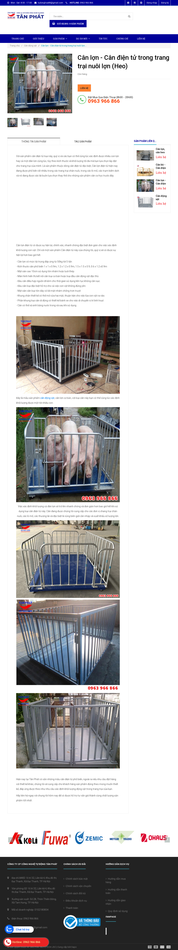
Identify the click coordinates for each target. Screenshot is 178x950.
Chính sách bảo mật (75, 878)
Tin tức (103, 38)
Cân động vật (30, 45)
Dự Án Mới (83, 38)
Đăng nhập (152, 3)
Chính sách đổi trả (74, 893)
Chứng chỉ (122, 38)
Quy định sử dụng (117, 911)
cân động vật (47, 398)
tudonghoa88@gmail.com (50, 3)
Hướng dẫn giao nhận (116, 902)
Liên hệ (141, 38)
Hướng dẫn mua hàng (116, 880)
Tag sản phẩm (82, 141)
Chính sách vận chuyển (77, 886)
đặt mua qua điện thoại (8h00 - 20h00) (110, 100)
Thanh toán (70, 908)
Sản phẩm (60, 38)
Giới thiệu (38, 38)
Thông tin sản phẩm (33, 141)
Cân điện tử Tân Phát (123, 931)
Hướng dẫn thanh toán (116, 891)
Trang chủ (17, 38)
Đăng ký (165, 3)
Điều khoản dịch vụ (75, 900)
